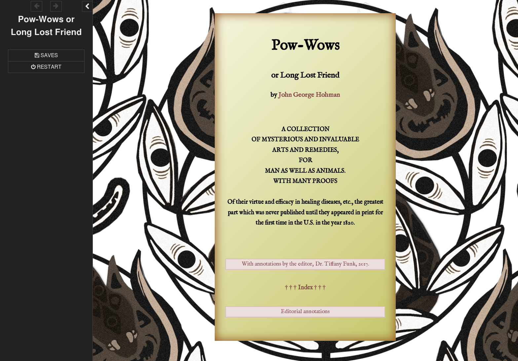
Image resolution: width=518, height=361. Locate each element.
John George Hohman (309, 95)
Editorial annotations (305, 311)
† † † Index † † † (305, 288)
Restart (49, 67)
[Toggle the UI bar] (87, 6)
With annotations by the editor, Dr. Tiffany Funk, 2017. (305, 264)
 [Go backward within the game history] (36, 6)
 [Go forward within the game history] (55, 6)
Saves (49, 55)
